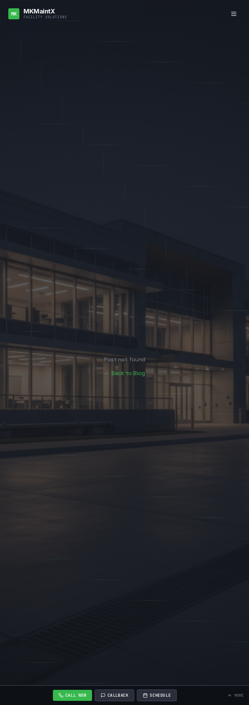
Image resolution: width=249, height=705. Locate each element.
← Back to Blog (124, 373)
